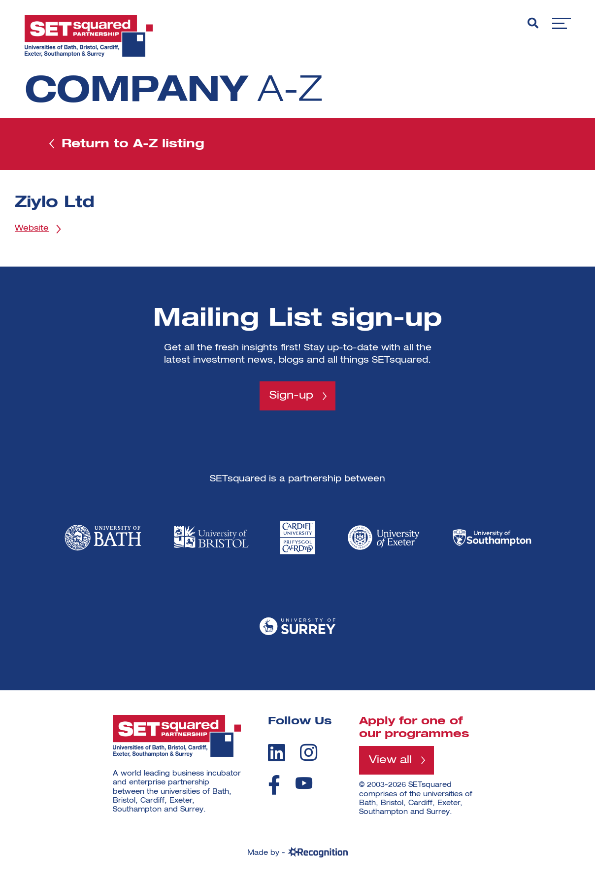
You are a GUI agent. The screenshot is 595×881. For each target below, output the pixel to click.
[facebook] (274, 785)
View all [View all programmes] (390, 760)
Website (32, 229)
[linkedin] (276, 752)
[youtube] (304, 783)
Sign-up (291, 395)
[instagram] (308, 752)
